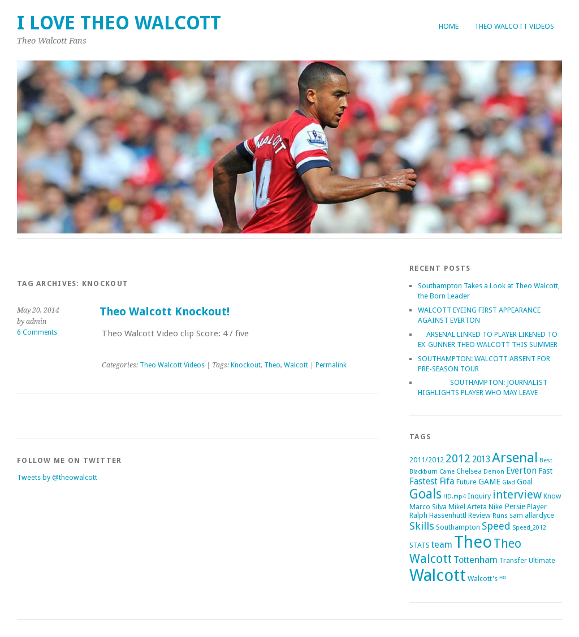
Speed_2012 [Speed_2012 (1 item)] (529, 527)
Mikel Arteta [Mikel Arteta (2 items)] (467, 506)
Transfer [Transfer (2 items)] (513, 560)
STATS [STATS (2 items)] (419, 545)
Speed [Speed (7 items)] (496, 526)
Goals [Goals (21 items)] (425, 494)
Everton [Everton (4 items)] (521, 471)
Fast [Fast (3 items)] (545, 470)
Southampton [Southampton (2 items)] (458, 527)
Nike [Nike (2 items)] (496, 506)
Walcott (296, 365)
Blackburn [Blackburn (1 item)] (423, 471)
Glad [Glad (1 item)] (508, 482)
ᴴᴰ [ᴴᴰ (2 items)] (502, 578)
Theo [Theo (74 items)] (473, 542)
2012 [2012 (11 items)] (458, 458)
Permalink (331, 365)
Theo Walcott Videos (514, 26)
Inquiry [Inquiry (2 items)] (479, 496)
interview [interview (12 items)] (517, 494)
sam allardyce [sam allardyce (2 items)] (531, 515)
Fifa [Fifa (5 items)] (447, 481)
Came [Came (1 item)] (447, 471)
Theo (272, 365)
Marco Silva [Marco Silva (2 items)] (428, 506)
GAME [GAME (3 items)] (489, 481)
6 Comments (37, 332)
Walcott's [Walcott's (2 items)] (483, 578)
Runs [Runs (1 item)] (500, 515)
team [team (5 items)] (441, 544)
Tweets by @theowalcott (57, 477)
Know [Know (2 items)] (552, 496)
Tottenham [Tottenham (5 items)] (475, 559)
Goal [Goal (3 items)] (525, 481)
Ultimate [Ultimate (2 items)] (542, 560)
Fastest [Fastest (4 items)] (423, 481)
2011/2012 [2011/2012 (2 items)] (426, 460)
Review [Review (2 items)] (479, 515)
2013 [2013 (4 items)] (481, 459)
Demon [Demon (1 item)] (493, 471)
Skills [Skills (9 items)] (421, 525)
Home (449, 26)
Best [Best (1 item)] (545, 460)
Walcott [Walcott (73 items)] (437, 575)
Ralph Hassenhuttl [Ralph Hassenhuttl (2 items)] (437, 515)
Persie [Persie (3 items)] (514, 506)
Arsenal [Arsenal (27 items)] (515, 457)
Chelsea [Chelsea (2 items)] (469, 471)
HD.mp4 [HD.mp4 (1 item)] (454, 496)
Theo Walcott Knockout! (165, 311)
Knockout (246, 365)
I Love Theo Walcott (119, 23)
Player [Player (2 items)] (537, 506)
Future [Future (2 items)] (466, 482)
